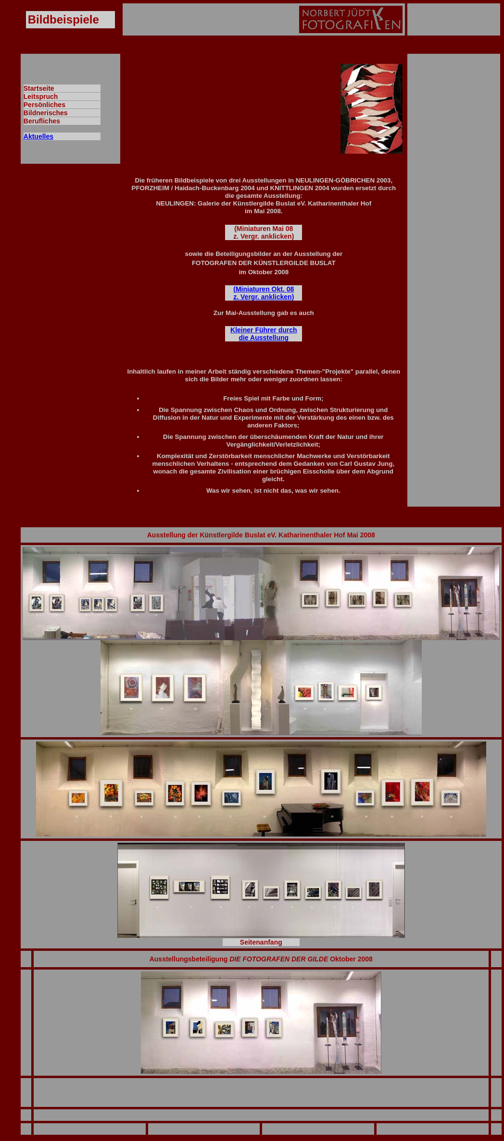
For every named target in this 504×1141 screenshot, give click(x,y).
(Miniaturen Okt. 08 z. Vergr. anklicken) (263, 293)
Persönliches (44, 105)
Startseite (39, 88)
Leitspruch (41, 96)
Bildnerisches (46, 113)
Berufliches (42, 121)
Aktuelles (38, 136)
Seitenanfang (261, 942)
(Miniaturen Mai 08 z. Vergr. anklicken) (263, 232)
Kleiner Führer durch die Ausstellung (263, 333)
